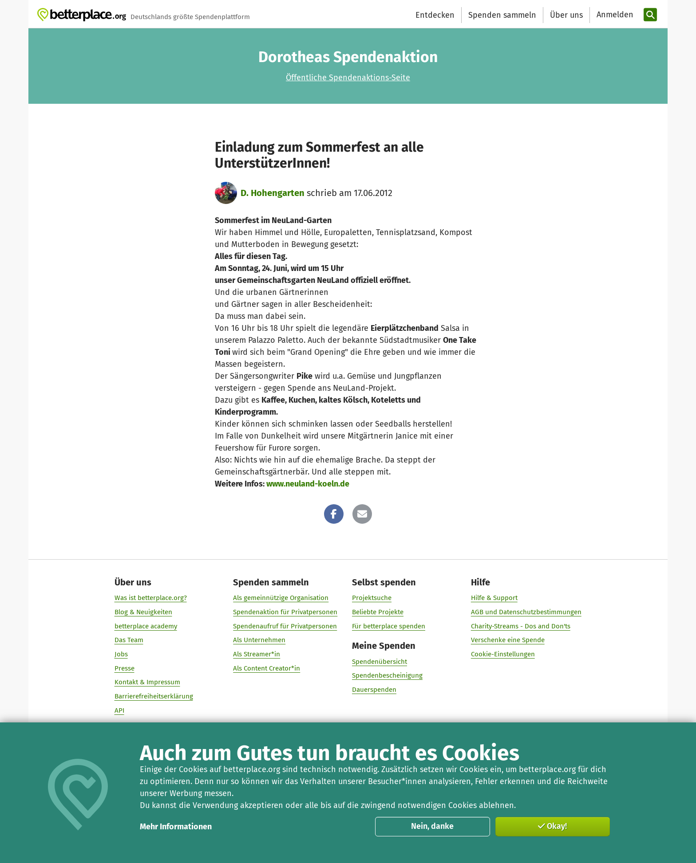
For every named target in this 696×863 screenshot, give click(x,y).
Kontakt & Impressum (147, 682)
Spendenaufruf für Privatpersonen (285, 626)
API (119, 710)
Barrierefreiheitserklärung (154, 696)
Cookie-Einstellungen (503, 654)
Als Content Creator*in (266, 668)
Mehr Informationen (176, 827)
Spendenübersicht (379, 662)
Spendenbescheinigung (387, 675)
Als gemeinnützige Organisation (280, 598)
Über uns (566, 15)
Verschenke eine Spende (508, 640)
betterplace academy (146, 626)
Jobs (121, 654)
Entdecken (435, 15)
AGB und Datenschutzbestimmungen (526, 612)
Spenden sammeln (502, 15)
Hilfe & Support (494, 598)
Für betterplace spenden (388, 626)
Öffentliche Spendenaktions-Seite (348, 77)
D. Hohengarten (272, 193)
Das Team (129, 640)
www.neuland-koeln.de (307, 484)
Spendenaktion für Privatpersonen (285, 612)
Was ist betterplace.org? (151, 598)
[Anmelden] (614, 15)
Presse (124, 668)
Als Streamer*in (256, 654)
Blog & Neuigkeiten (143, 612)
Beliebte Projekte (377, 612)
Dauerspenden (374, 690)
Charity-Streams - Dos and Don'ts (520, 626)
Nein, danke (432, 826)
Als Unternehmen (259, 640)
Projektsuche (372, 598)
